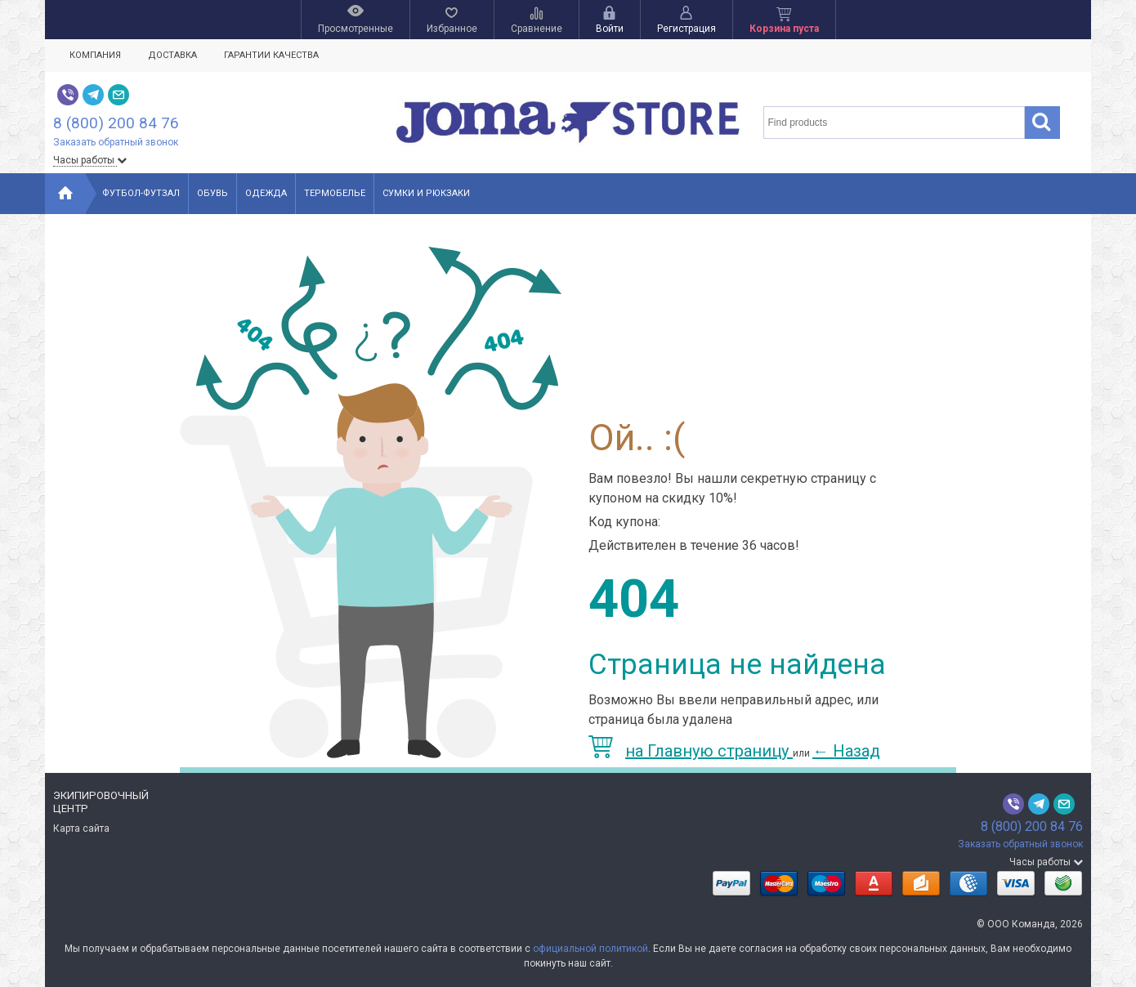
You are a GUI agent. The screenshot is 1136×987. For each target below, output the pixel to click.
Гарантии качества (271, 55)
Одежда (266, 193)
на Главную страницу (690, 751)
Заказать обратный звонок (115, 142)
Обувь (212, 193)
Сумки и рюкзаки (426, 193)
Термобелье (334, 193)
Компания (95, 55)
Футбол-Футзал (141, 193)
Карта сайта (81, 828)
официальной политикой (590, 948)
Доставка (172, 55)
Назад (846, 751)
